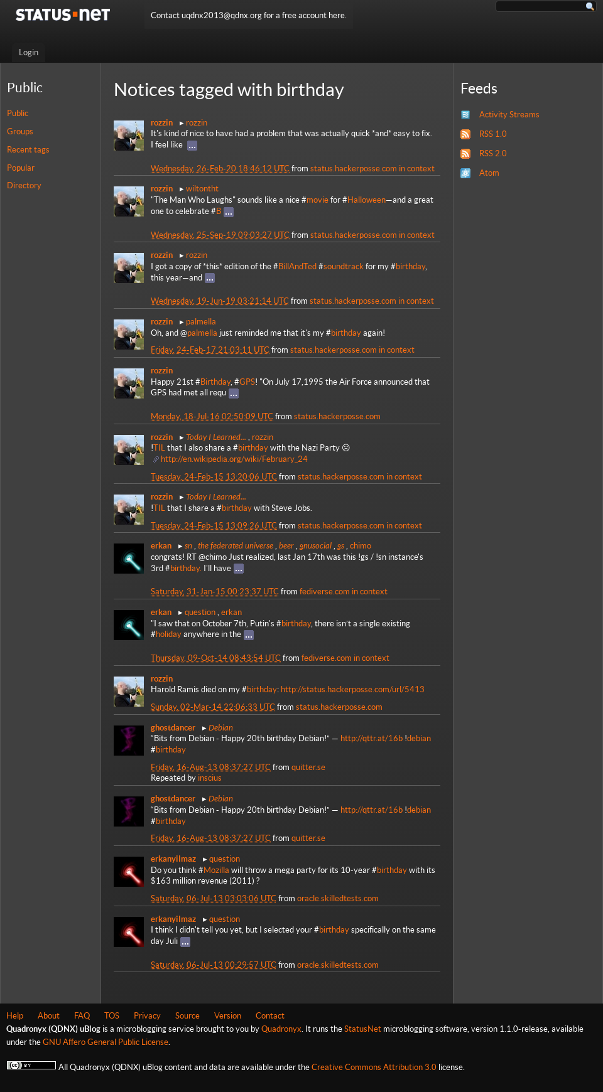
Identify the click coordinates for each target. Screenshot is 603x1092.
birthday (410, 266)
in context (417, 168)
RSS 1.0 (493, 134)
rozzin (196, 122)
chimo (360, 545)
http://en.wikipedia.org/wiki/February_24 (234, 459)
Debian (221, 727)
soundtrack (343, 266)
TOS (111, 1015)
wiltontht (202, 188)
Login (28, 52)
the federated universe (235, 545)
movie (318, 200)
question (200, 612)
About (49, 1015)
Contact (270, 1015)
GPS (247, 382)
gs (340, 545)
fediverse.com (325, 591)
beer (286, 545)
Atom (489, 173)
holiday (169, 634)
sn (188, 545)
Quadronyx (281, 1029)
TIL (159, 447)
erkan (231, 612)
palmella (201, 321)
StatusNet (362, 1029)
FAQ (82, 1015)
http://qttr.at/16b (371, 738)
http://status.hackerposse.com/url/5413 (353, 689)
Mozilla (216, 870)
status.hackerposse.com (353, 168)
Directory (24, 185)
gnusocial (316, 545)
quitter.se (308, 767)
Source (187, 1015)
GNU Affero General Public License (105, 1042)
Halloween (366, 200)
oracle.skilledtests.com (338, 898)
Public (17, 113)
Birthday (215, 382)
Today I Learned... (216, 437)
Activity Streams (509, 114)
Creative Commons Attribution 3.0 (374, 1067)
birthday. (186, 568)
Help (14, 1015)
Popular (21, 168)
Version (227, 1015)
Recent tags (28, 149)
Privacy (147, 1015)
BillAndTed (297, 266)
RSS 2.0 (493, 153)
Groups (20, 131)
